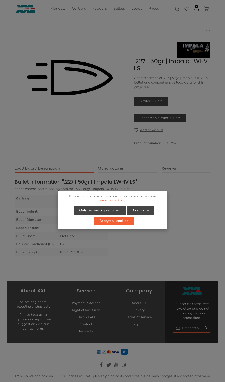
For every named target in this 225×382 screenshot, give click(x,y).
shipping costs (112, 376)
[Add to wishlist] (148, 130)
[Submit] (206, 328)
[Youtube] (117, 366)
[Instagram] (123, 366)
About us (139, 303)
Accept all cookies (114, 221)
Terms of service (139, 317)
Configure (141, 210)
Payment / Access (86, 303)
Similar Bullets (151, 101)
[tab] (54, 169)
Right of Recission (86, 310)
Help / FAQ (86, 317)
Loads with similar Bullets (160, 118)
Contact (86, 324)
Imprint (139, 324)
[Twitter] (109, 366)
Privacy (139, 310)
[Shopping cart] (206, 8)
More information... (112, 200)
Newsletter (86, 331)
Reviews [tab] (169, 168)
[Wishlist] (186, 8)
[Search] (177, 8)
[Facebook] (102, 366)
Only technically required (99, 210)
